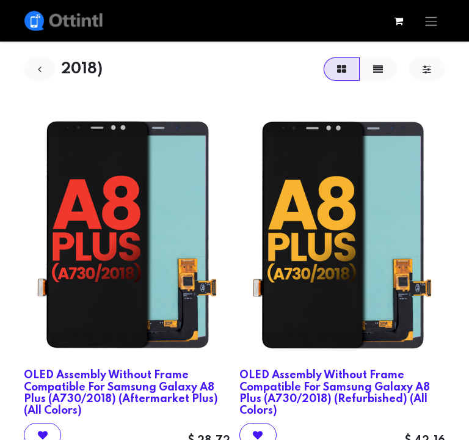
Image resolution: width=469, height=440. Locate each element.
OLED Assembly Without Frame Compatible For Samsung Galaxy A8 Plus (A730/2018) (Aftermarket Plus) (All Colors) (121, 393)
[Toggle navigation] (431, 20)
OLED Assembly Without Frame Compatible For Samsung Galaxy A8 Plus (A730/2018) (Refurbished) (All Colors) (334, 393)
